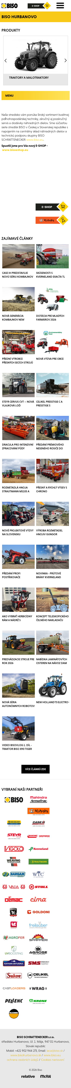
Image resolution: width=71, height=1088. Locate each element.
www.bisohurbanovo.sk (25, 1055)
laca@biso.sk (55, 1050)
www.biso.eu (52, 1055)
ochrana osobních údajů (22, 1059)
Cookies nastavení (52, 1059)
